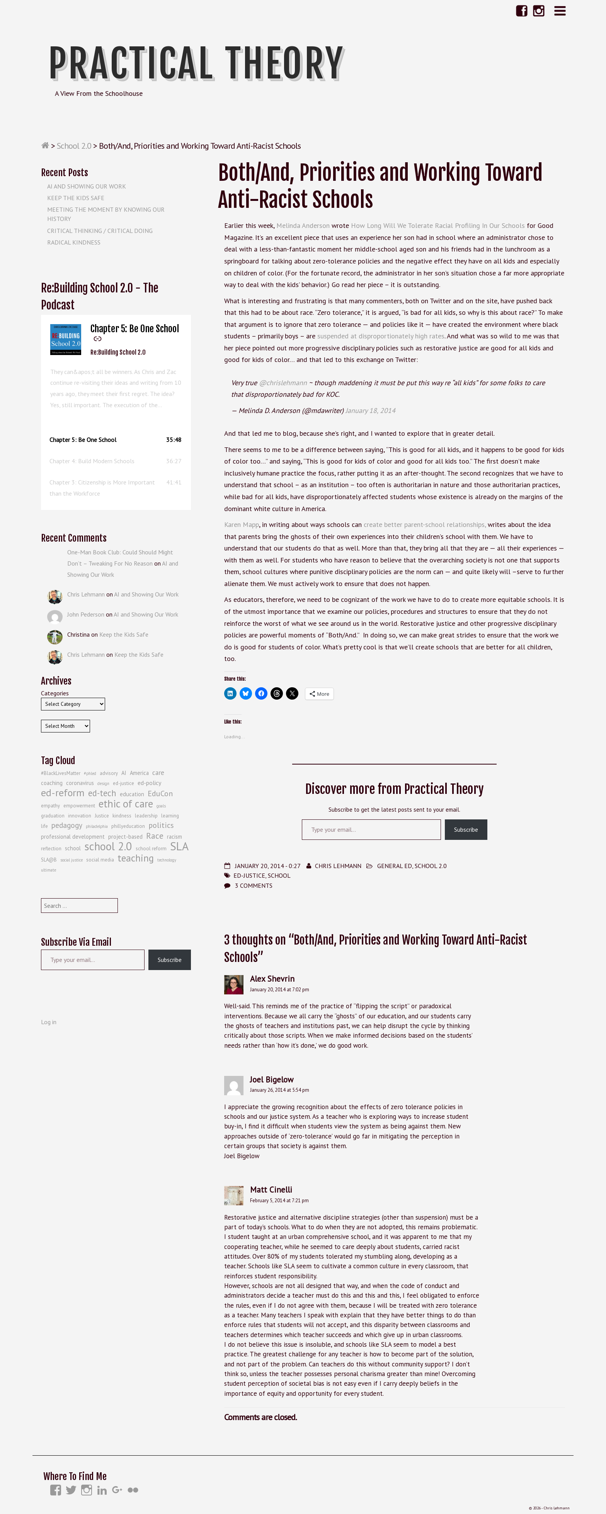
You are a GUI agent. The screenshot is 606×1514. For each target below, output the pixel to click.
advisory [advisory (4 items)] (109, 773)
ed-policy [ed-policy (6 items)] (149, 783)
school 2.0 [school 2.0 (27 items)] (108, 846)
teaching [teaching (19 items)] (135, 858)
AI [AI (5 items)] (123, 773)
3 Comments (253, 885)
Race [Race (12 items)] (154, 835)
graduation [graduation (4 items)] (53, 815)
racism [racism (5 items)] (174, 836)
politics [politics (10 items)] (161, 825)
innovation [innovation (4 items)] (79, 815)
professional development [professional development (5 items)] (73, 836)
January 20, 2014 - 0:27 (267, 866)
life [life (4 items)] (44, 826)
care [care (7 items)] (158, 772)
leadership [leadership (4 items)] (146, 815)
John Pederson (85, 614)
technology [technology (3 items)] (166, 860)
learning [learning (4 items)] (170, 815)
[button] (116, 439)
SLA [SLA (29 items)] (179, 846)
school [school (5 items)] (73, 848)
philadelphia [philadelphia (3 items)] (97, 826)
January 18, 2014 (370, 410)
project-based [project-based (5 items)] (125, 836)
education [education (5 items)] (132, 794)
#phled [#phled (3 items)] (90, 773)
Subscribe (466, 829)
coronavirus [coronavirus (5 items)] (80, 783)
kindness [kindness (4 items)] (121, 815)
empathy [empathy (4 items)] (50, 805)
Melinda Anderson (303, 225)
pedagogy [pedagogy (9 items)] (66, 825)
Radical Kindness (73, 242)
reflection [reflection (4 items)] (51, 848)
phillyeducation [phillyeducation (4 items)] (128, 826)
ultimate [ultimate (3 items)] (48, 870)
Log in (48, 1022)
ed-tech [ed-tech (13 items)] (102, 793)
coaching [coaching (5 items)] (52, 783)
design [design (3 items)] (103, 783)
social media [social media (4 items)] (100, 859)
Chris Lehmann (338, 866)
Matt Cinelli (271, 1189)
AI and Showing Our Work (86, 186)
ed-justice (249, 875)
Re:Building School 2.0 (118, 352)
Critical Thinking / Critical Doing (100, 230)
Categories (55, 693)
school (279, 875)
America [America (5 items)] (139, 773)
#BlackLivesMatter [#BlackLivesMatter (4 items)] (60, 773)
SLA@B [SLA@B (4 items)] (49, 859)
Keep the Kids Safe (75, 198)
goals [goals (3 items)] (161, 806)
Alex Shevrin (272, 979)
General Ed (394, 866)
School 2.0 (74, 145)
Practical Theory (196, 63)
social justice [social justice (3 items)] (71, 860)
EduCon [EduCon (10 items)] (160, 793)
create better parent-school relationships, (425, 524)
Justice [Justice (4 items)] (102, 815)
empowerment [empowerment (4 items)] (79, 805)
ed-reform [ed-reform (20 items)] (63, 792)
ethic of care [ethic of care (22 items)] (126, 803)
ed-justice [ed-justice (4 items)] (123, 783)
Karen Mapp (241, 524)
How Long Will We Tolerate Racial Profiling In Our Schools (438, 225)
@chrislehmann (283, 382)
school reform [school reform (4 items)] (151, 848)
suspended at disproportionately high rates (380, 335)
